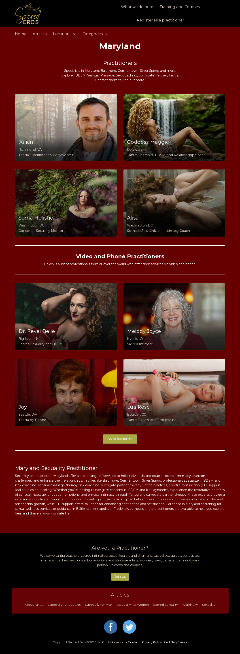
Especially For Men (98, 604)
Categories (93, 34)
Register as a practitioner (160, 20)
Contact (134, 642)
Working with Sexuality (198, 604)
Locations (62, 34)
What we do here (137, 6)
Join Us (120, 577)
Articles (40, 34)
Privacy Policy (152, 642)
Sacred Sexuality (165, 604)
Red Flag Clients (175, 642)
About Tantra (34, 604)
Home (20, 34)
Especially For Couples (64, 604)
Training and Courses (179, 6)
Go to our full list (120, 439)
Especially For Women (133, 604)
